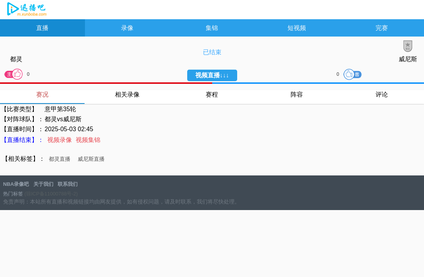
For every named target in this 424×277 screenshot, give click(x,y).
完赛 (382, 28)
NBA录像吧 (26, 10)
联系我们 (68, 184)
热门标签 (13, 194)
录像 (127, 28)
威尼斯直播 (91, 159)
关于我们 (43, 184)
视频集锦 (88, 140)
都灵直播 (59, 159)
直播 (42, 28)
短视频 (297, 28)
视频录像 (59, 140)
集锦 (212, 28)
